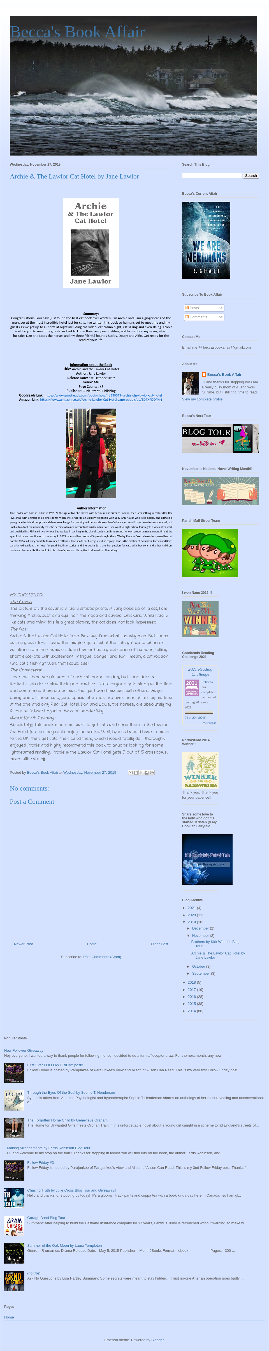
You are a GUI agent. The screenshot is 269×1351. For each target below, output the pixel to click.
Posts (192, 308)
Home (92, 944)
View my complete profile (202, 399)
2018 (192, 982)
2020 (192, 915)
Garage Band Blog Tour (46, 1218)
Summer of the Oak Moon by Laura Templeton (64, 1245)
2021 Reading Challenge (200, 671)
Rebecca (207, 682)
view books (209, 722)
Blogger (157, 1340)
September (201, 973)
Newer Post (23, 944)
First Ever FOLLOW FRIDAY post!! (55, 1065)
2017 (192, 990)
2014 (192, 1011)
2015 (192, 1004)
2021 (192, 908)
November (201, 935)
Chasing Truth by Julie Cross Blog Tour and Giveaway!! (71, 1190)
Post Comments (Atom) (102, 957)
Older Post (159, 944)
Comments (196, 317)
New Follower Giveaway (23, 1050)
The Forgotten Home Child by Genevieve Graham (67, 1120)
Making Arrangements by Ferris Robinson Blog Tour (48, 1148)
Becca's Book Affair (77, 31)
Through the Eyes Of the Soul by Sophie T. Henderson (71, 1092)
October (199, 966)
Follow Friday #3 (40, 1162)
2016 (192, 997)
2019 (192, 922)
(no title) (33, 1273)
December (201, 928)
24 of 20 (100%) (195, 717)
